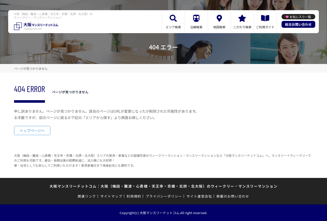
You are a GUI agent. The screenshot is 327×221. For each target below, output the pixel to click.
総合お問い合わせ (298, 24)
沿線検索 (196, 27)
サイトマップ (111, 196)
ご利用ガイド (265, 27)
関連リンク (87, 196)
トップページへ (32, 130)
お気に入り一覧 (300, 17)
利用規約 (134, 196)
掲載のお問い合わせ (232, 196)
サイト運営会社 (199, 196)
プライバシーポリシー (164, 196)
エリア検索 (173, 27)
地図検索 (219, 27)
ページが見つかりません (31, 68)
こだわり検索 (242, 27)
